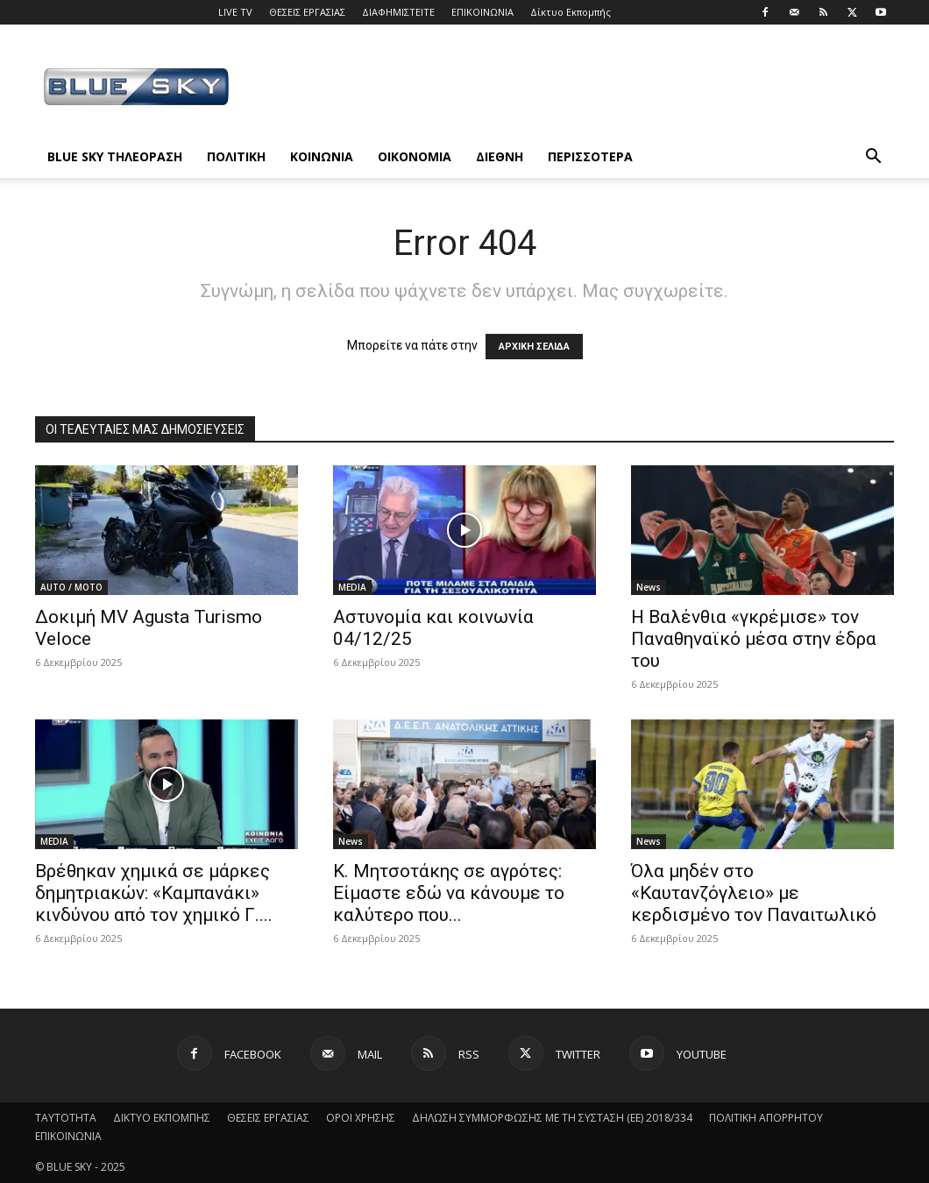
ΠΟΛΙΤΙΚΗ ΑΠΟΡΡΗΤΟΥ (766, 1117)
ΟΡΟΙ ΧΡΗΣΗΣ (360, 1117)
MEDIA (352, 587)
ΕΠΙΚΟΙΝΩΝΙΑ (482, 11)
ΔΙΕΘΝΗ (499, 156)
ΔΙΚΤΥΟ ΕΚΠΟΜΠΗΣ (161, 1117)
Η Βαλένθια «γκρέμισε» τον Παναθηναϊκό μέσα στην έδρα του (753, 638)
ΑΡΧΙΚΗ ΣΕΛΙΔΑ (534, 346)
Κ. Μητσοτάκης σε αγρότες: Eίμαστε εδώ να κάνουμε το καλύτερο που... (448, 893)
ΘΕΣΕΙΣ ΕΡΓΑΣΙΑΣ (307, 11)
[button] (873, 158)
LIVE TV (235, 11)
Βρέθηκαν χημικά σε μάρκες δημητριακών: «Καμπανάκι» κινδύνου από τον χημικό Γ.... (154, 893)
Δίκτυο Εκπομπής (570, 11)
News (648, 587)
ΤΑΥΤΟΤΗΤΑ (65, 1117)
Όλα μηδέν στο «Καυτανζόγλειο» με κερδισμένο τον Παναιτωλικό (753, 893)
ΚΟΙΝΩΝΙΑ (321, 156)
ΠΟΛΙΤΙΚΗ (236, 156)
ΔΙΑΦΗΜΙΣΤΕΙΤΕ (398, 11)
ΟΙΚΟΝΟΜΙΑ (414, 156)
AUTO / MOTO (71, 587)
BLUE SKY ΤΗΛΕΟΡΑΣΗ (114, 156)
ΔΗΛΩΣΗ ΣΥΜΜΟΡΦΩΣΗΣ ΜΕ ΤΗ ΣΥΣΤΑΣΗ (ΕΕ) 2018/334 (552, 1117)
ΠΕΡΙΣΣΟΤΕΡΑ (590, 156)
